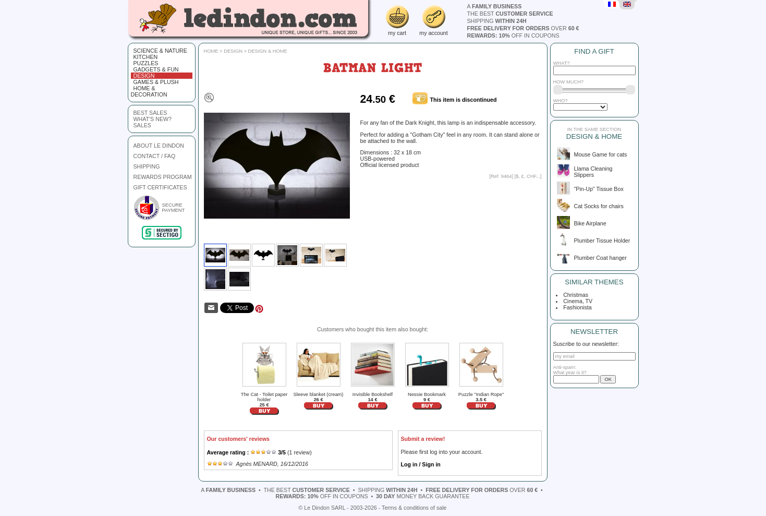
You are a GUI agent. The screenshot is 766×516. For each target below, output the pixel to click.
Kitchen (145, 57)
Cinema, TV (576, 301)
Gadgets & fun (156, 69)
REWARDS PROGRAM (162, 177)
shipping (497, 21)
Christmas (574, 295)
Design (144, 76)
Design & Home (267, 51)
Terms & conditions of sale (414, 508)
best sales (150, 113)
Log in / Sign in (421, 464)
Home (211, 51)
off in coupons (513, 35)
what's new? (152, 119)
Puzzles (146, 63)
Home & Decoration (149, 91)
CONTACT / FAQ (154, 156)
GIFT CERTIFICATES (160, 187)
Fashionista (576, 307)
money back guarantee (422, 496)
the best (510, 13)
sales (142, 125)
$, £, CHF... (528, 176)
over (523, 28)
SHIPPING (146, 166)
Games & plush (156, 82)
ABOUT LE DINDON (159, 145)
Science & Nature (160, 50)
